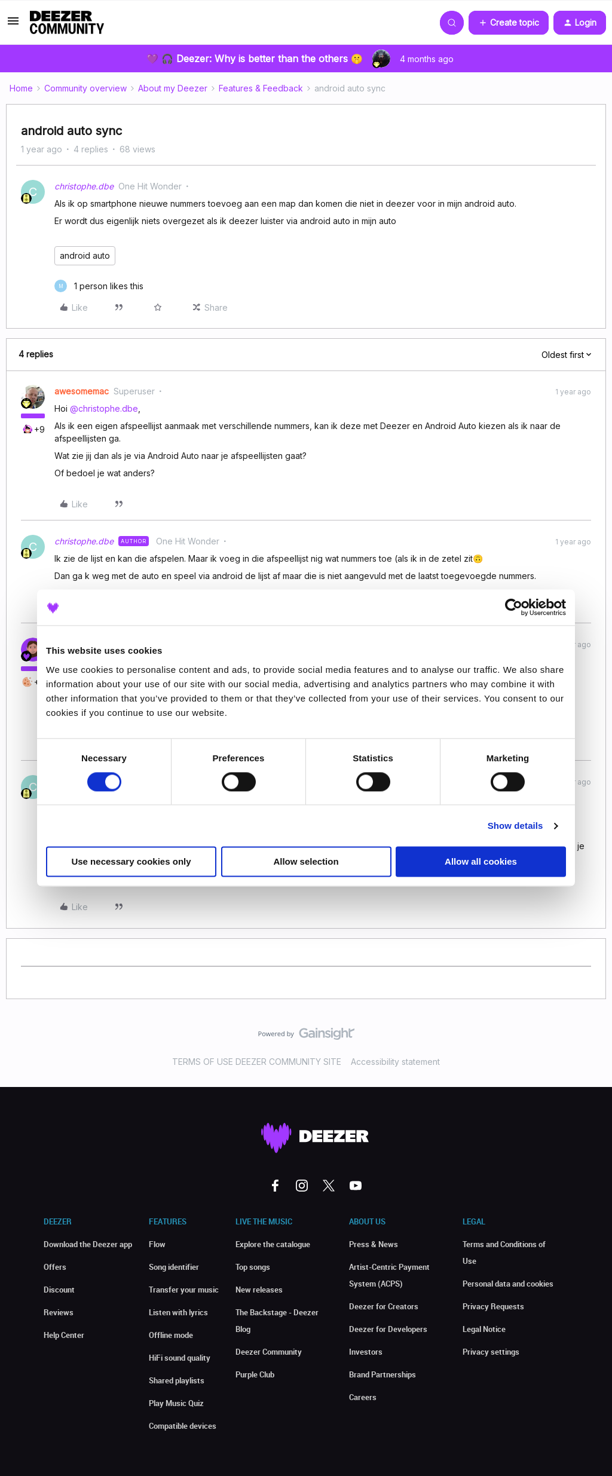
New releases (259, 1289)
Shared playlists (176, 1380)
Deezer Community (268, 1351)
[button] (13, 25)
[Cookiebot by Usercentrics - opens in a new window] (513, 607)
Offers (55, 1266)
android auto (85, 255)
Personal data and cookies (508, 1283)
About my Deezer (172, 88)
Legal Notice (484, 1329)
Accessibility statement (395, 1062)
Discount (59, 1289)
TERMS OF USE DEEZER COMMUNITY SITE (256, 1062)
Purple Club (254, 1374)
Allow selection (305, 862)
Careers (363, 1397)
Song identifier (174, 1266)
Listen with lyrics (178, 1312)
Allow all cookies (481, 862)
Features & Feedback (261, 88)
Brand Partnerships (382, 1374)
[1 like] (98, 286)
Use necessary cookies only (131, 862)
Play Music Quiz (176, 1403)
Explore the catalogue (272, 1244)
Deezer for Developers (388, 1329)
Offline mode (171, 1335)
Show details (515, 825)
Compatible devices (182, 1425)
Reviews (59, 1312)
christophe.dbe (84, 186)
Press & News (373, 1244)
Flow (157, 1244)
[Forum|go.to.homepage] (67, 23)
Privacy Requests (493, 1306)
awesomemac (81, 391)
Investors (365, 1351)
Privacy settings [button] (491, 1351)
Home (21, 88)
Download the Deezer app (88, 1244)
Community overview (85, 88)
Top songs (252, 1266)
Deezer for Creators (383, 1306)
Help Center (64, 1335)
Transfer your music (184, 1289)
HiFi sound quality (179, 1357)
